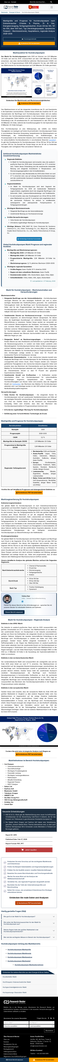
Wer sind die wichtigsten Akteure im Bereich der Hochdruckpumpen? (27, 937)
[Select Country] (41, 1026)
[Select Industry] (16, 1026)
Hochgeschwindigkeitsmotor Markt (14, 987)
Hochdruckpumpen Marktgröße (19, 949)
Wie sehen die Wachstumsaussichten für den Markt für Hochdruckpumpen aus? (22, 923)
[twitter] (53, 1018)
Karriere (6, 1042)
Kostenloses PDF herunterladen (29, 43)
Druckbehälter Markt (10, 977)
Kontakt (13, 2)
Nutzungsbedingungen (11, 1047)
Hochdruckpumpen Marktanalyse (20, 957)
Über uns (7, 2)
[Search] (51, 2)
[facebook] (48, 1018)
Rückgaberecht (9, 1049)
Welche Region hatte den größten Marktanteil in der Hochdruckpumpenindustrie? (21, 930)
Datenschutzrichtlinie (10, 1054)
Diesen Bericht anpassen (14, 612)
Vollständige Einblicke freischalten (29, 239)
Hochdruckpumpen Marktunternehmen (29, 965)
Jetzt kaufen (29, 850)
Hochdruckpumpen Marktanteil (19, 961)
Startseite (4, 12)
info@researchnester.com (38, 1046)
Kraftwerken (16, 384)
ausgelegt (52, 140)
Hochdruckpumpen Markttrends (19, 953)
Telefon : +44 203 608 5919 (39, 1053)
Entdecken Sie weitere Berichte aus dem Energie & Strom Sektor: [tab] (26, 972)
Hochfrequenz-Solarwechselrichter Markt (17, 982)
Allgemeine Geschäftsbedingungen (15, 1056)
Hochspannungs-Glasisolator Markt (14, 992)
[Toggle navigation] (51, 7)
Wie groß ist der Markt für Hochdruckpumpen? (19, 916)
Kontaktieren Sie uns (10, 1044)
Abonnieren (49, 1030)
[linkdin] (51, 1018)
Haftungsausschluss (10, 1051)
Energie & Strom (14, 12)
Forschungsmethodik (29, 39)
